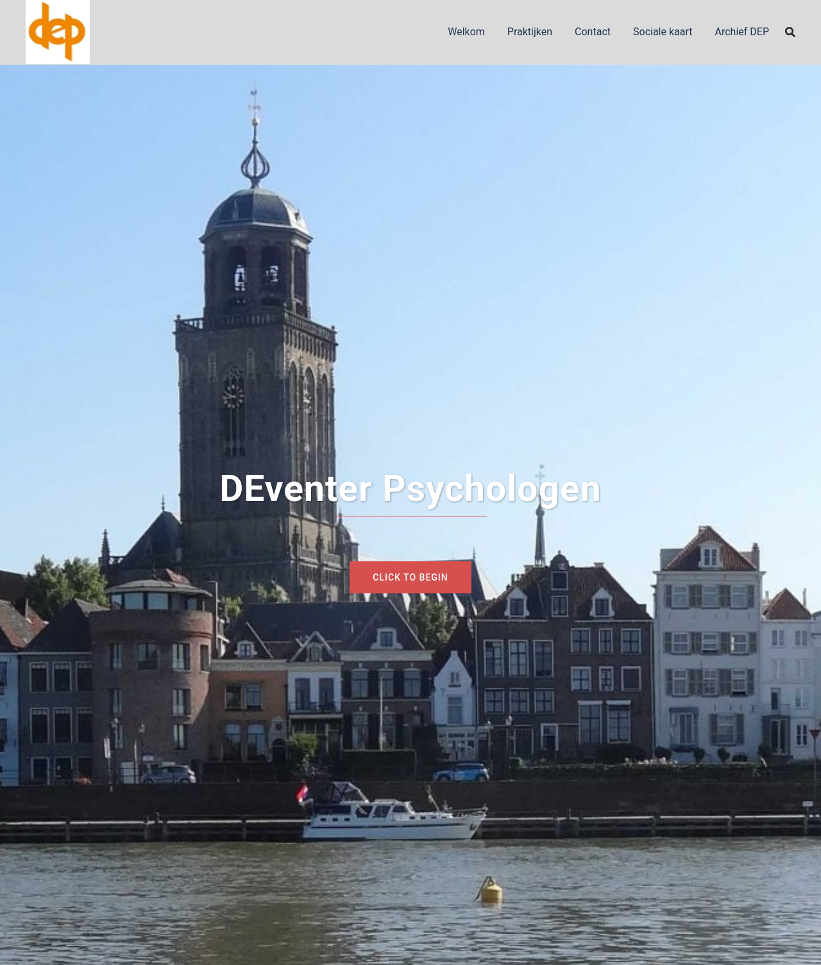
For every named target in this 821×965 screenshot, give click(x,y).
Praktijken (529, 32)
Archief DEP (742, 32)
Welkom (466, 32)
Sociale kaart (663, 32)
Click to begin (410, 577)
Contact (593, 32)
